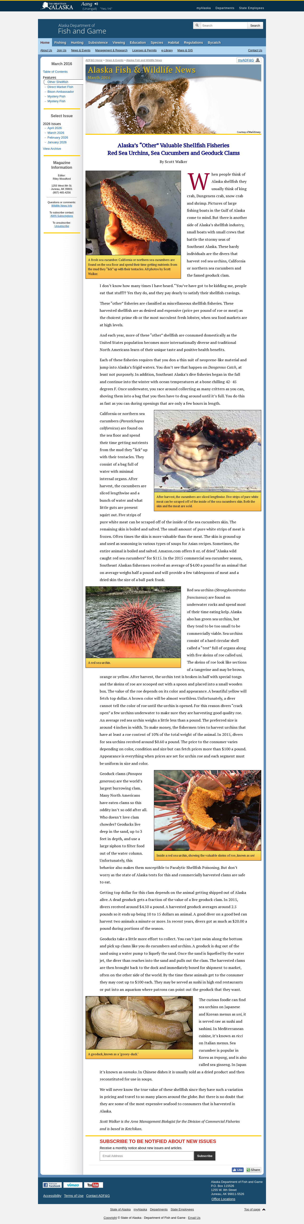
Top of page (252, 1209)
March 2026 (56, 133)
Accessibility (52, 1196)
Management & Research (111, 50)
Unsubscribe (61, 226)
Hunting (77, 42)
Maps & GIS (185, 50)
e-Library (167, 50)
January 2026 (57, 142)
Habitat (173, 42)
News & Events (80, 50)
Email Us (194, 1217)
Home (45, 42)
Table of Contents (55, 71)
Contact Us (255, 50)
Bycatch (214, 42)
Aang (86, 4)
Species (157, 42)
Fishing (60, 42)
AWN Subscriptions (62, 215)
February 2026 (58, 137)
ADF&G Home (94, 60)
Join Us (61, 50)
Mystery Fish (57, 96)
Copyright (110, 1217)
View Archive (52, 148)
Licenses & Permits (144, 50)
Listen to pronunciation (96, 3)
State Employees (251, 8)
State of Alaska (59, 6)
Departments (224, 8)
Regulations (193, 42)
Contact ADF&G (98, 1196)
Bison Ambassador (61, 91)
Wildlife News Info (61, 205)
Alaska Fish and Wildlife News (144, 60)
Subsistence (98, 42)
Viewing (119, 42)
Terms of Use (73, 1196)
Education (138, 42)
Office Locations (223, 1199)
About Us (46, 50)
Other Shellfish (58, 82)
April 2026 (55, 128)
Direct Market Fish (60, 87)
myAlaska (204, 8)
